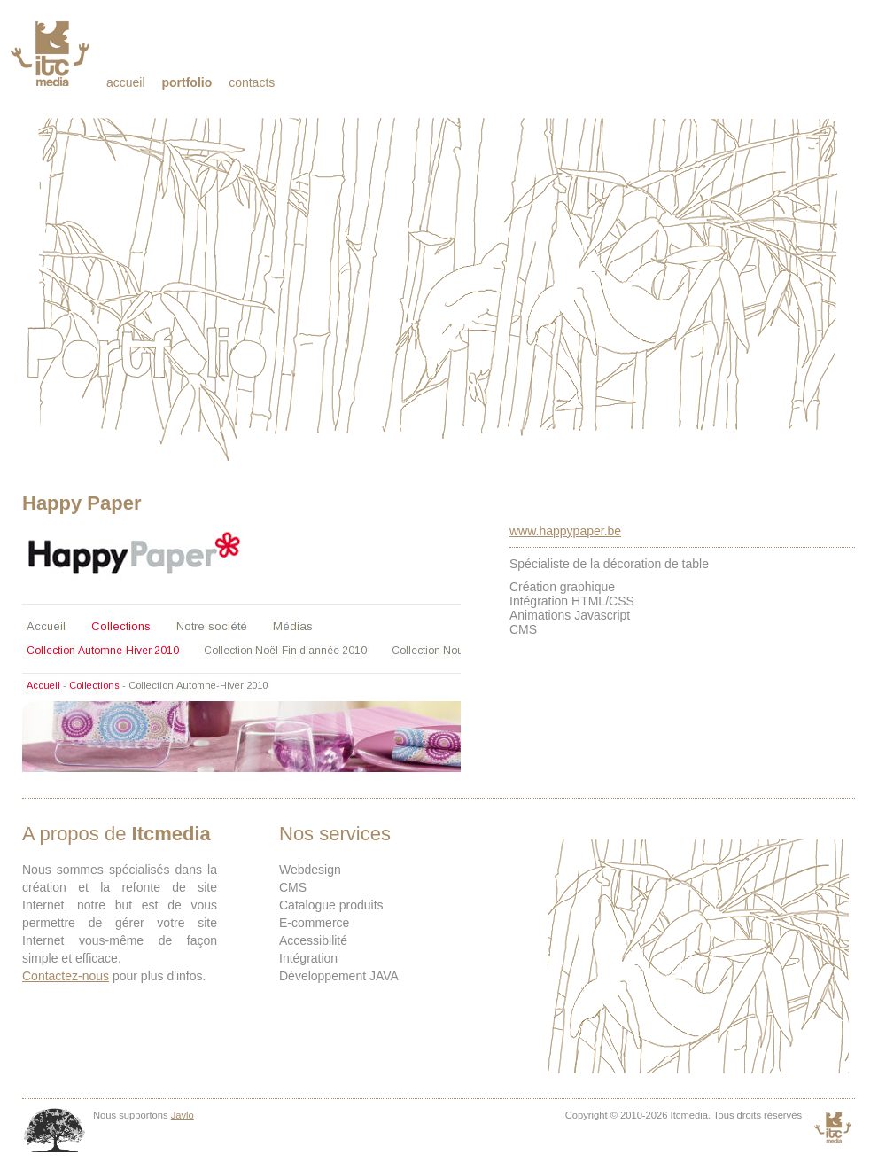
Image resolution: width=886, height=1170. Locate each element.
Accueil (125, 82)
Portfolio (186, 82)
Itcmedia (52, 53)
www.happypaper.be (565, 531)
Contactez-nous (65, 976)
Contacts (252, 82)
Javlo (182, 1115)
